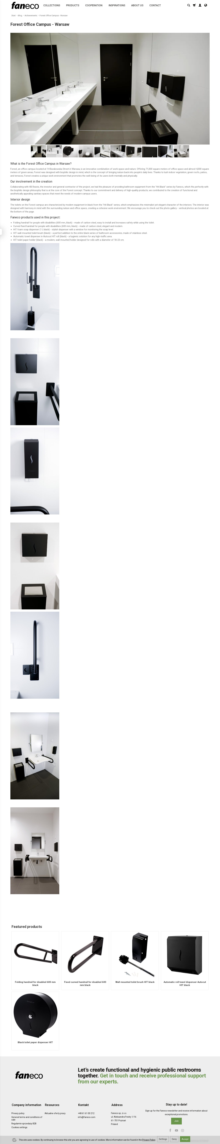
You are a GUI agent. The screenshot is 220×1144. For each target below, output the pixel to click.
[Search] (189, 5)
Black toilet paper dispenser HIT (35, 1042)
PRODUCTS (72, 5)
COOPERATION (94, 5)
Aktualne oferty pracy (55, 1112)
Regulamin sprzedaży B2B (23, 1123)
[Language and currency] (206, 5)
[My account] (200, 5)
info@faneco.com (86, 1116)
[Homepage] (25, 5)
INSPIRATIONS (117, 5)
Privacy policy (17, 1112)
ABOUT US (137, 5)
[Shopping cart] (194, 5)
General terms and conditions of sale (26, 1117)
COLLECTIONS (52, 5)
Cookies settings (19, 1126)
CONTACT (155, 5)
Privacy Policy (148, 1140)
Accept (185, 1139)
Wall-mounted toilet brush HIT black (135, 982)
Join (176, 1121)
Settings (163, 1139)
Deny (174, 1139)
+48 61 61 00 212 (86, 1112)
